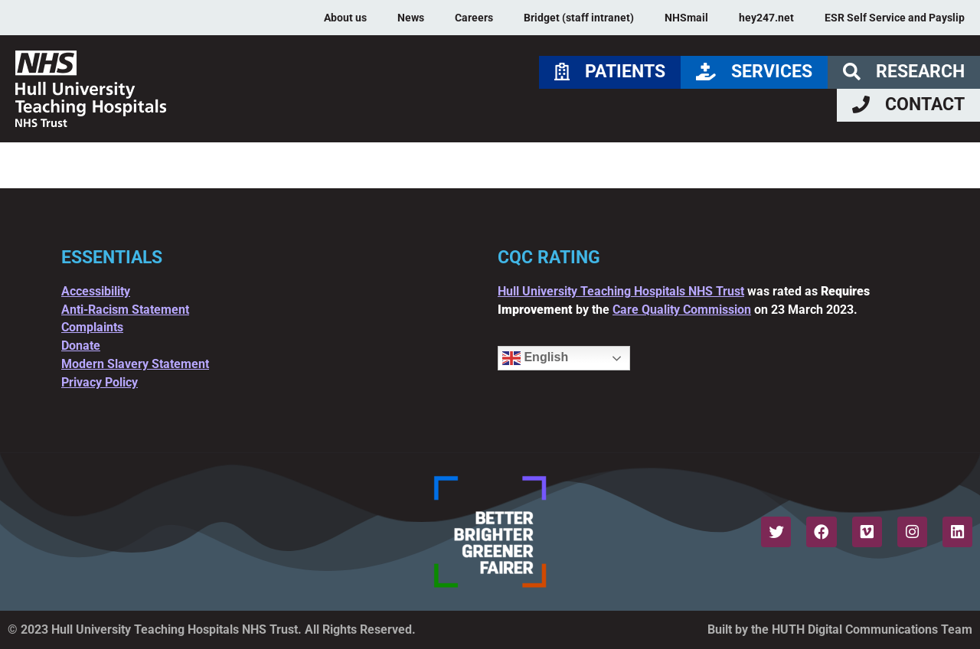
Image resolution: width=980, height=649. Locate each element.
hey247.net (766, 17)
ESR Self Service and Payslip (895, 17)
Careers (474, 17)
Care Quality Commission (681, 309)
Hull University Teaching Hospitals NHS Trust (621, 291)
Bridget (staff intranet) (579, 17)
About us (345, 17)
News (410, 17)
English (535, 358)
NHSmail (686, 17)
